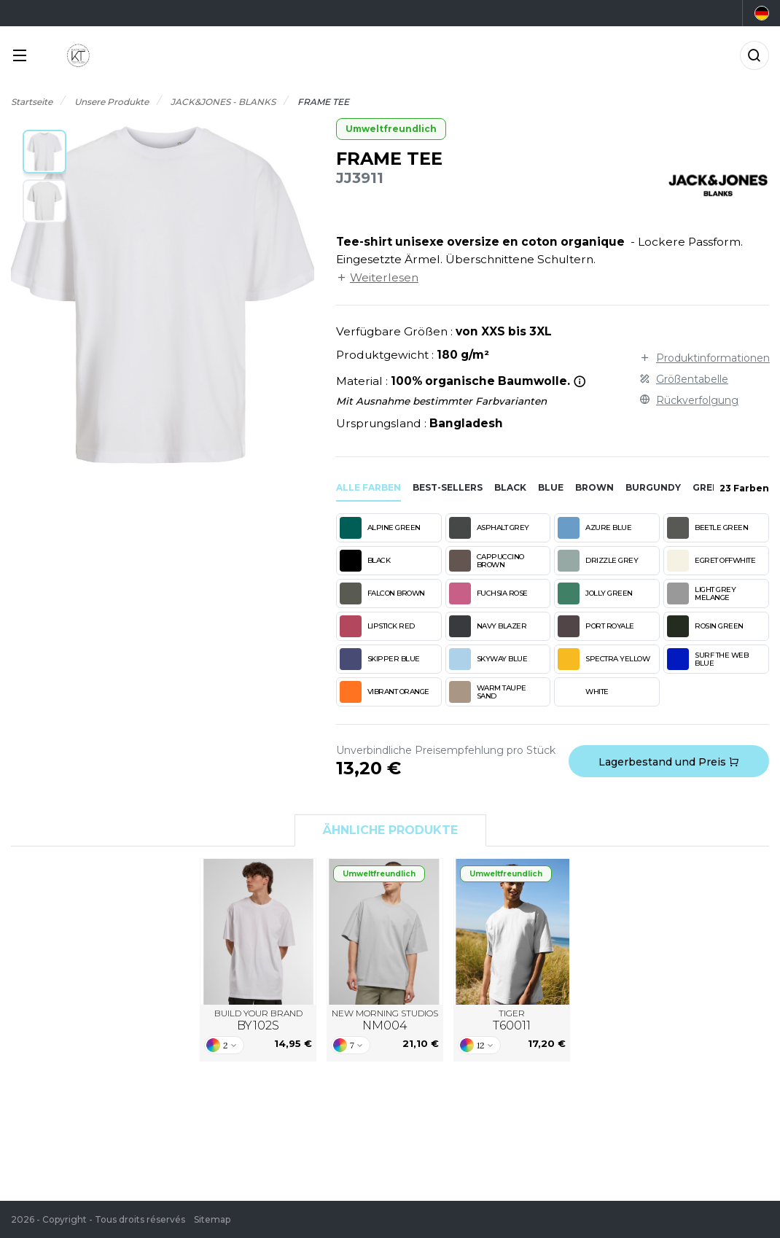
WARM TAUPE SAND (487, 692)
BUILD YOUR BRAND (258, 1020)
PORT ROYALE (596, 626)
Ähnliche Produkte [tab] (390, 830)
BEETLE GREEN (707, 528)
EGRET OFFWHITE (711, 561)
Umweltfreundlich (391, 128)
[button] (44, 152)
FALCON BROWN (382, 593)
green (709, 487)
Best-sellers (448, 487)
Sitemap (212, 1219)
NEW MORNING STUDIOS (385, 1020)
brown (594, 487)
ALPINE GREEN (380, 528)
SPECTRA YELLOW (604, 659)
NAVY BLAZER (488, 626)
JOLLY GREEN (595, 593)
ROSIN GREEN (705, 626)
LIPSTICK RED (377, 626)
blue (550, 487)
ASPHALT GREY (489, 528)
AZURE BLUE (594, 528)
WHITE (583, 692)
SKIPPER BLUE (380, 659)
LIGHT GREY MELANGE (701, 593)
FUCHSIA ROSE (488, 593)
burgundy (653, 487)
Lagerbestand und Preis (668, 761)
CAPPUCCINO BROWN (486, 561)
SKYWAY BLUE (488, 659)
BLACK (365, 561)
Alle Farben (368, 487)
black (510, 487)
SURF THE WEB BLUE (707, 659)
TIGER (512, 1020)
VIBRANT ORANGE (384, 692)
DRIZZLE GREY (598, 561)
